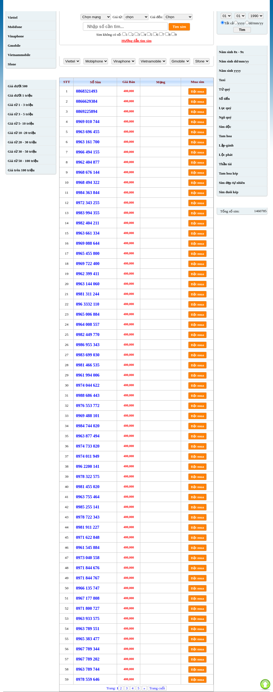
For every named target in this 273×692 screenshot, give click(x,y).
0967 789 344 (87, 649)
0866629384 (86, 101)
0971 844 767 (87, 578)
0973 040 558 (87, 557)
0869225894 (86, 111)
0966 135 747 (87, 588)
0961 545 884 (87, 547)
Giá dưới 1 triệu (20, 95)
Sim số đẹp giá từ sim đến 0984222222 (136, 74)
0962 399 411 (87, 273)
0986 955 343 (87, 344)
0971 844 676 (87, 568)
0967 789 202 (87, 659)
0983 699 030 (87, 355)
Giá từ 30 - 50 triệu (22, 151)
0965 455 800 (87, 253)
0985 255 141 (87, 507)
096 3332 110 (87, 304)
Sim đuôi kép (228, 192)
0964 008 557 (87, 324)
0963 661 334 (87, 233)
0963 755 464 (87, 497)
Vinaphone (16, 36)
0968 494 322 (87, 182)
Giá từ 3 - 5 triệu (20, 114)
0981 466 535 (87, 365)
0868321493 (86, 91)
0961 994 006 (87, 375)
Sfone (12, 64)
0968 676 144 (87, 172)
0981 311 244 (87, 294)
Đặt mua (197, 91)
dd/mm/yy (256, 23)
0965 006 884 (87, 314)
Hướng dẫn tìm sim (137, 41)
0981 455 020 (87, 486)
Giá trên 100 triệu (21, 170)
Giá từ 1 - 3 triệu (20, 105)
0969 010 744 (87, 121)
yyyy (241, 23)
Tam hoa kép (228, 173)
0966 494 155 (87, 152)
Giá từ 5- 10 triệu (21, 123)
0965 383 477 (87, 638)
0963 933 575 (87, 618)
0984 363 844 (87, 192)
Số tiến (224, 99)
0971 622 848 (87, 537)
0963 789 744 (87, 669)
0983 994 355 (87, 213)
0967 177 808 (87, 598)
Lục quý (225, 108)
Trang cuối (157, 688)
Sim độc (225, 127)
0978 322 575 (87, 476)
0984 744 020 (87, 426)
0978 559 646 (87, 679)
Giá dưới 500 (17, 86)
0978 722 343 (87, 517)
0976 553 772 (87, 405)
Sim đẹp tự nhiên (232, 183)
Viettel (12, 17)
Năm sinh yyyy (230, 71)
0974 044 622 (87, 385)
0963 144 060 (87, 284)
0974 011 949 (87, 456)
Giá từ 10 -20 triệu (22, 133)
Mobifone (15, 27)
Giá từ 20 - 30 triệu (22, 142)
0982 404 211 (87, 223)
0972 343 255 (87, 202)
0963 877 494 (87, 436)
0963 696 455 (87, 131)
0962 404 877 (87, 162)
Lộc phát (225, 155)
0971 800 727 (87, 608)
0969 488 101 (87, 415)
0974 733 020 (87, 446)
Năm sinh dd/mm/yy (234, 61)
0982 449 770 (87, 334)
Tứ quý (224, 89)
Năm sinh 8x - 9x (231, 52)
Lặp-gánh (226, 145)
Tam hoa (225, 136)
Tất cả (229, 23)
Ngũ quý (225, 117)
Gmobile (14, 46)
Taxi (222, 80)
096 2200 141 (87, 466)
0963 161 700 (87, 142)
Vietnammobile (19, 55)
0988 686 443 (87, 395)
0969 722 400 (87, 263)
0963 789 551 (87, 628)
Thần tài (225, 164)
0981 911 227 (87, 527)
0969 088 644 (87, 243)
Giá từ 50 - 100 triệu (23, 161)
